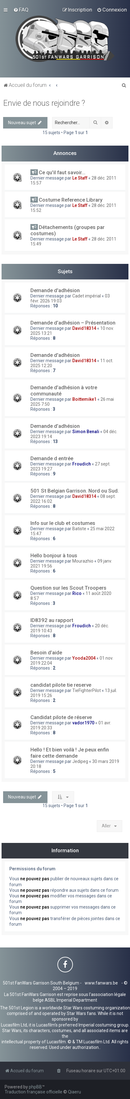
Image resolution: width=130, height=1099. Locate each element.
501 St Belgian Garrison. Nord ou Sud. (74, 491)
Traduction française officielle (33, 1091)
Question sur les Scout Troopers (68, 588)
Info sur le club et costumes (62, 523)
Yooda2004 (84, 658)
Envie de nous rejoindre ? (44, 103)
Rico (77, 593)
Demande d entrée (51, 458)
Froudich (81, 463)
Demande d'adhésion (55, 290)
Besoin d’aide (46, 652)
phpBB (35, 1086)
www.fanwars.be (101, 982)
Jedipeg (80, 761)
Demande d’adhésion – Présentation (72, 323)
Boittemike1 (84, 399)
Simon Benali (85, 431)
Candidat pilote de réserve (61, 717)
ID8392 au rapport (51, 620)
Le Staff (79, 177)
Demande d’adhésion (55, 426)
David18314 (84, 328)
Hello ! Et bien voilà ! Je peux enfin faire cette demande (69, 752)
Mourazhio (82, 561)
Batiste (79, 528)
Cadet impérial (86, 295)
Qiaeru (74, 1091)
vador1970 (83, 722)
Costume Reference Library (70, 200)
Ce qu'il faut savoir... (62, 172)
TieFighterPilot (86, 690)
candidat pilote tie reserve (60, 685)
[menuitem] (21, 9)
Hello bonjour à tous (53, 555)
